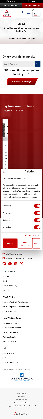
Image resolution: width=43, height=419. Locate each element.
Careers (6, 290)
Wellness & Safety (10, 337)
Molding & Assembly (11, 311)
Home (8, 38)
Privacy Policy (21, 400)
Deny (36, 243)
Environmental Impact (12, 328)
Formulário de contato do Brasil (19, 258)
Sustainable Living (10, 323)
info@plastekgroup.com (16, 254)
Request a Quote (32, 5)
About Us (6, 276)
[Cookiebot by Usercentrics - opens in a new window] (26, 171)
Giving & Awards (9, 341)
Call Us (32, 1)
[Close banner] (39, 172)
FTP (4, 358)
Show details (30, 235)
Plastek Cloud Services (12, 362)
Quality (5, 281)
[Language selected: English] (36, 13)
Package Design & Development (16, 302)
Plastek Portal (8, 353)
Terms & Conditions (21, 403)
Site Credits (21, 394)
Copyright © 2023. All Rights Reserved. (21, 406)
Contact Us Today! (21, 81)
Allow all (10, 243)
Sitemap (21, 397)
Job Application (11, 5)
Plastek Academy (10, 285)
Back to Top (21, 414)
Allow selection (25, 243)
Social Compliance (10, 332)
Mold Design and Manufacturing (16, 307)
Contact (12, 1)
